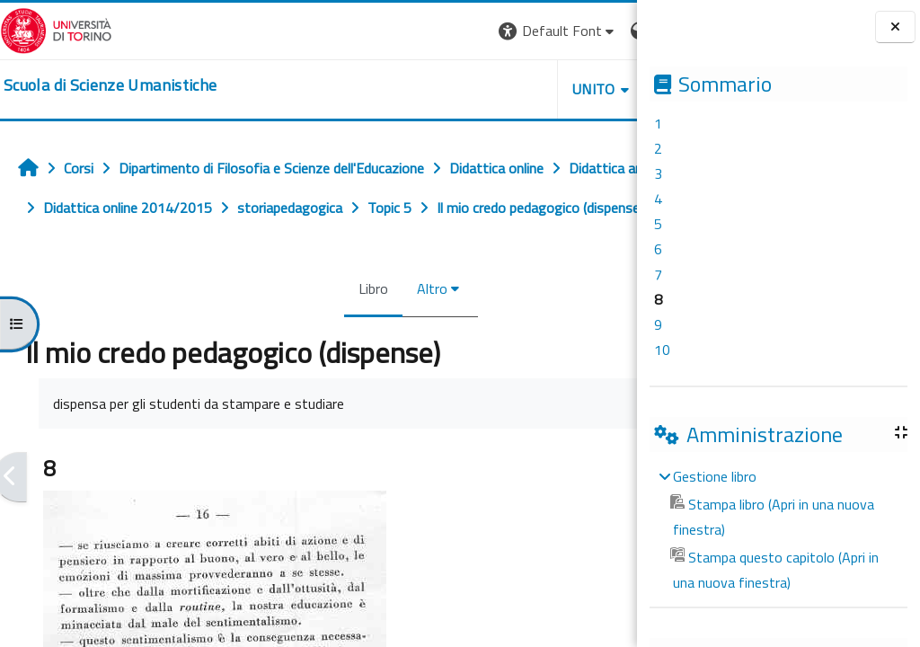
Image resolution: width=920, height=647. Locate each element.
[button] (390, 31)
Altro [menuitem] (348, 328)
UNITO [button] (426, 89)
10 (662, 349)
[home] (110, 85)
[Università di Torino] (56, 29)
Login (606, 30)
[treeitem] (778, 529)
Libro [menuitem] (290, 328)
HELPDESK (528, 89)
